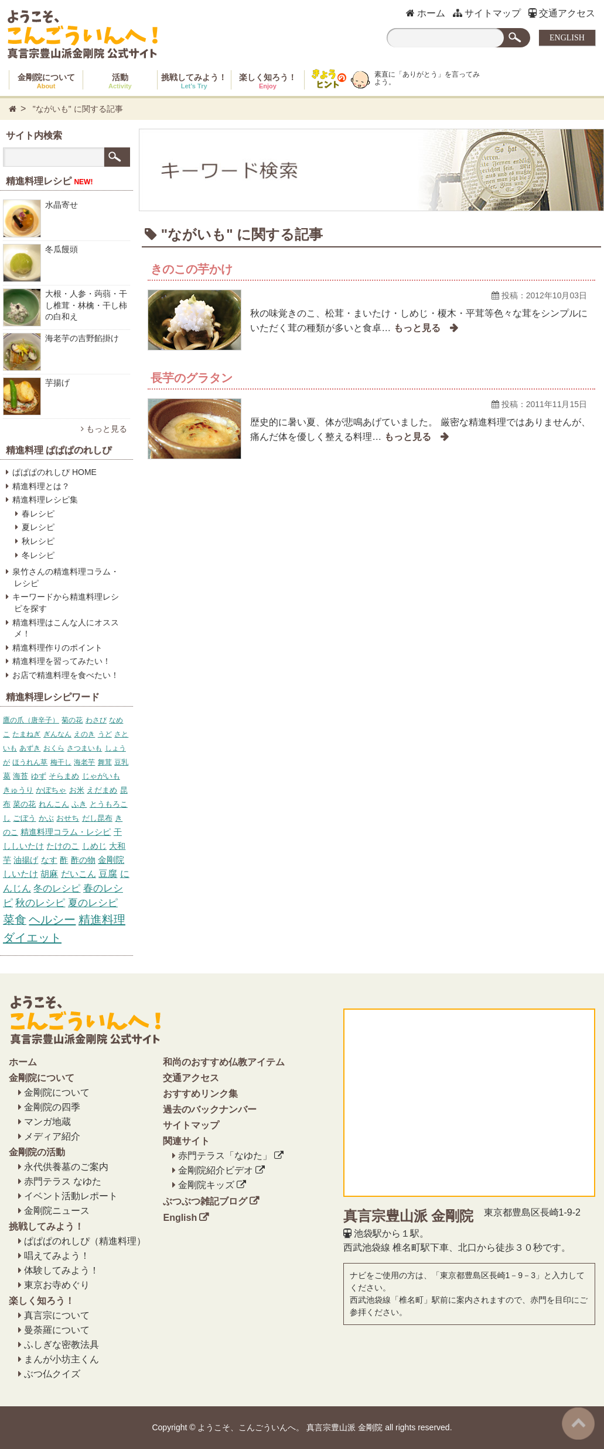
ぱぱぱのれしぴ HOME (54, 472)
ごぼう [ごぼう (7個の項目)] (24, 818)
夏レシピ (38, 527)
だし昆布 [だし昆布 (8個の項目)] (97, 818)
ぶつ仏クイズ (52, 1374)
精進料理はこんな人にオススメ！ (65, 628)
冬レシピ (38, 555)
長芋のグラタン (192, 377)
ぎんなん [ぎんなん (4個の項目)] (57, 734)
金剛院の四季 (52, 1107)
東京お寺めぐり (57, 1285)
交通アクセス (561, 13)
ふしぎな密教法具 (61, 1345)
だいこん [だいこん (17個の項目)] (78, 874)
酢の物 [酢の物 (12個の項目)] (83, 860)
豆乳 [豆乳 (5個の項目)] (121, 762)
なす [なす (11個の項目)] (49, 860)
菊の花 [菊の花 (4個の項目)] (72, 720)
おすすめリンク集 (200, 1094)
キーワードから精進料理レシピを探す (65, 602)
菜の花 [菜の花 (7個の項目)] (24, 804)
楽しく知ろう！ (267, 81)
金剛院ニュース (57, 1211)
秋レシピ (38, 541)
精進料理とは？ (41, 486)
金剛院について (46, 81)
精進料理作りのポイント (57, 647)
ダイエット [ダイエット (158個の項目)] (32, 937)
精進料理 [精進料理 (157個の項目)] (102, 919)
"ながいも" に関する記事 (78, 108)
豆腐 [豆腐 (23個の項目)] (107, 874)
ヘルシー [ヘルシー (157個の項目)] (52, 919)
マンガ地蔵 (47, 1122)
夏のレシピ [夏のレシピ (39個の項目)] (93, 902)
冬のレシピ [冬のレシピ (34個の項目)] (56, 888)
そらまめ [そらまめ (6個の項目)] (64, 776)
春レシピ (38, 513)
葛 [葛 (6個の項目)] (7, 776)
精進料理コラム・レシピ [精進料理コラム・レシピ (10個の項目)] (66, 832)
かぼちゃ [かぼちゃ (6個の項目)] (51, 790)
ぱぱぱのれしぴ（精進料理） (85, 1241)
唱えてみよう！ (57, 1256)
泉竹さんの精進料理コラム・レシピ (65, 577)
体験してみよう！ (61, 1270)
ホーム (425, 13)
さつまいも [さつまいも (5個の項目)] (84, 748)
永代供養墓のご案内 (66, 1167)
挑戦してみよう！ (194, 81)
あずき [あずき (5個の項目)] (29, 748)
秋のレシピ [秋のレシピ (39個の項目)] (40, 902)
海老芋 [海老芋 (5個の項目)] (84, 762)
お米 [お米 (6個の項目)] (76, 790)
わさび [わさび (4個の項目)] (96, 720)
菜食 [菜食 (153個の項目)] (14, 919)
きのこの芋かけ (192, 269)
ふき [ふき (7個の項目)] (79, 804)
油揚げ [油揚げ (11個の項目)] (25, 860)
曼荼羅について (57, 1330)
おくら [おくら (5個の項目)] (53, 748)
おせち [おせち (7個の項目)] (67, 818)
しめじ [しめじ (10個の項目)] (94, 846)
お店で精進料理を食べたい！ (65, 675)
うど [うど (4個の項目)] (105, 734)
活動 (120, 81)
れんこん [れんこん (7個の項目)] (54, 804)
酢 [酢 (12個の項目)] (64, 860)
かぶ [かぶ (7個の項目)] (46, 818)
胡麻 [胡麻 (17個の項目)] (49, 874)
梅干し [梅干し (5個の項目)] (60, 762)
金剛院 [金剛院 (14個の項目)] (111, 860)
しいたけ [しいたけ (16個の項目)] (20, 874)
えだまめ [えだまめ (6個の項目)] (102, 790)
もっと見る (104, 428)
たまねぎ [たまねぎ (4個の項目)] (26, 734)
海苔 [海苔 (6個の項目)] (20, 776)
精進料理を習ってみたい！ (61, 661)
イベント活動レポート (71, 1196)
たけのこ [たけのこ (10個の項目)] (62, 846)
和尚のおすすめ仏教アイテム (224, 1062)
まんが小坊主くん (61, 1359)
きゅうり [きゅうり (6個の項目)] (18, 790)
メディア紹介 (52, 1136)
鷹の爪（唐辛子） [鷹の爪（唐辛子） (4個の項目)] (31, 720)
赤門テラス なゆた (62, 1181)
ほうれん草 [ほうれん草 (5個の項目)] (29, 762)
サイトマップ (487, 13)
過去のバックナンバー (210, 1109)
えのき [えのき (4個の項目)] (84, 734)
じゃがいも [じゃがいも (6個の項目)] (101, 776)
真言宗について (57, 1315)
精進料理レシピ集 (45, 499)
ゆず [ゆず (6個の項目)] (38, 776)
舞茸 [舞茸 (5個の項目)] (105, 762)
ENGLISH (567, 37)
